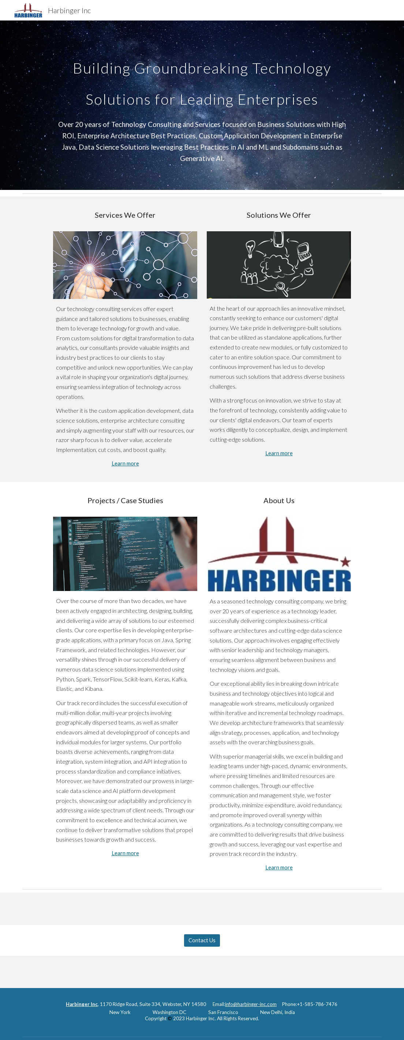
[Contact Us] (202, 940)
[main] (202, 77)
